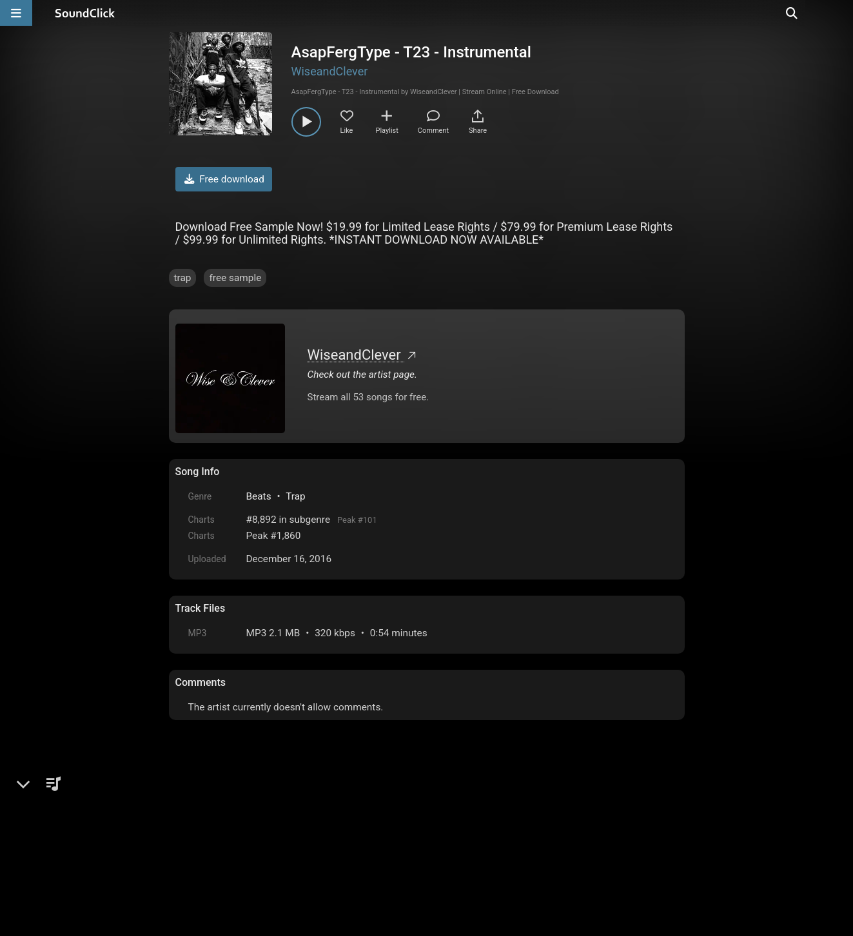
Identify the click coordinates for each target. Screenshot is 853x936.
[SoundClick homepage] (85, 12)
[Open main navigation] (16, 13)
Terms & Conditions (293, 833)
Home (195, 833)
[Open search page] (840, 13)
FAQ (230, 833)
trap (182, 278)
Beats (258, 496)
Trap (296, 496)
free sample (235, 278)
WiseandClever (329, 71)
